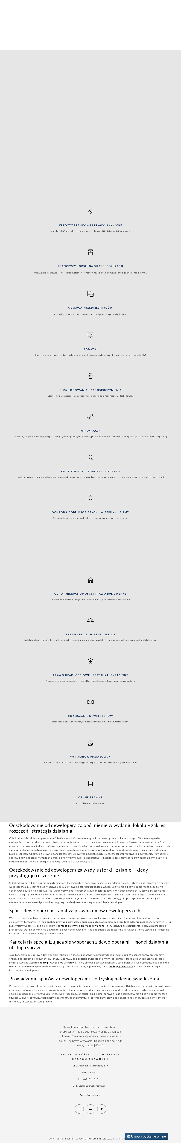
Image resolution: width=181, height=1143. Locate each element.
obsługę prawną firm (121, 966)
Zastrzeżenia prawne (90, 1095)
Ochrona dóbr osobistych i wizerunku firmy (90, 512)
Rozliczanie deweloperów (90, 715)
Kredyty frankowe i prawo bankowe (90, 225)
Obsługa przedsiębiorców (90, 307)
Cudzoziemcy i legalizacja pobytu (90, 471)
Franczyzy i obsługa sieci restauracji (90, 266)
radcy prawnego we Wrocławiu (58, 962)
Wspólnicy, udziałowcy (90, 756)
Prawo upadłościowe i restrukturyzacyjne (90, 675)
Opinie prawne (90, 797)
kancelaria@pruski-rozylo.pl (90, 1085)
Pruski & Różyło (122, 1139)
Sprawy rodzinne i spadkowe (90, 634)
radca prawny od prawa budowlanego (83, 925)
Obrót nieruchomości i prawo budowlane (90, 593)
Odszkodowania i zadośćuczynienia (90, 389)
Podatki (91, 349)
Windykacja (90, 430)
